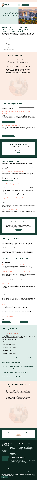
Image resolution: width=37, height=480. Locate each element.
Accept (4, 477)
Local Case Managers (21, 449)
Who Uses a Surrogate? (6, 40)
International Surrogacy (13, 454)
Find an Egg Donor (12, 448)
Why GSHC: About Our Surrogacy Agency (9, 49)
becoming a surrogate (14, 463)
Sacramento (16, 460)
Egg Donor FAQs (29, 449)
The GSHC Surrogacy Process (7, 46)
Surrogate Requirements (22, 447)
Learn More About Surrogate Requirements (8, 136)
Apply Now (18, 435)
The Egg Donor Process (30, 446)
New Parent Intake (12, 453)
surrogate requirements (30, 463)
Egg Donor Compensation (30, 448)
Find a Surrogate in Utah (6, 43)
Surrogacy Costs (12, 447)
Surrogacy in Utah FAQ (6, 47)
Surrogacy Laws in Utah (6, 44)
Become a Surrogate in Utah (7, 41)
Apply (18, 152)
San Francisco (12, 460)
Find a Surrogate (12, 446)
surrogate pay (25, 463)
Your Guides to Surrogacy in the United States (18, 468)
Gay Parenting (12, 449)
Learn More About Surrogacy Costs (7, 180)
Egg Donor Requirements (30, 447)
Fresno (22, 460)
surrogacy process (21, 463)
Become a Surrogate (5, 457)
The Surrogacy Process (22, 446)
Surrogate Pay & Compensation (23, 448)
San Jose (19, 460)
